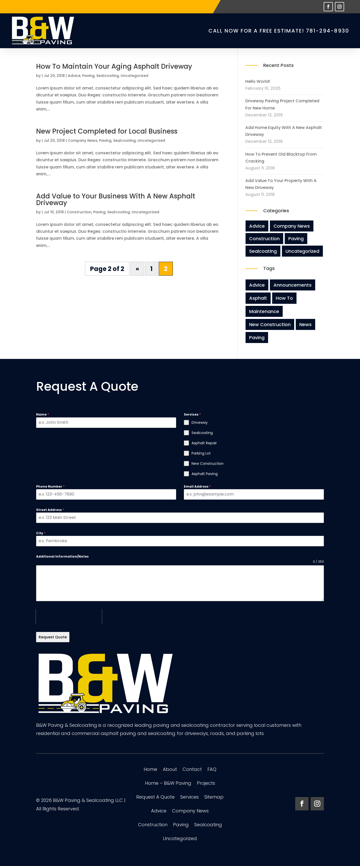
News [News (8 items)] (305, 324)
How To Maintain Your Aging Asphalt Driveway (114, 66)
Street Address (50, 510)
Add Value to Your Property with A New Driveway (280, 184)
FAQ (211, 770)
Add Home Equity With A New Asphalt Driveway (283, 131)
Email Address (197, 486)
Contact (192, 770)
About (170, 770)
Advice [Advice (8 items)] (257, 285)
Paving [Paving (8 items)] (256, 337)
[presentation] (69, 616)
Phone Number (50, 486)
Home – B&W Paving (168, 783)
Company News (82, 140)
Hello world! (257, 81)
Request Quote (53, 637)
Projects (206, 783)
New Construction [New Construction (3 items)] (270, 324)
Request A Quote (155, 797)
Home (150, 770)
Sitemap (214, 797)
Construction (79, 212)
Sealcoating (107, 75)
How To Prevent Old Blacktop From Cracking (281, 157)
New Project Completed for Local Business (106, 131)
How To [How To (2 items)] (284, 298)
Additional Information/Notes (62, 556)
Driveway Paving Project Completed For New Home (282, 104)
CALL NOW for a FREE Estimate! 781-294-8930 (278, 30)
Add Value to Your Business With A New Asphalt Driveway (115, 199)
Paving (88, 75)
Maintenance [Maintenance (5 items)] (264, 311)
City (41, 533)
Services (189, 797)
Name (42, 414)
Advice (74, 75)
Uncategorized (134, 75)
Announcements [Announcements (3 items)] (292, 285)
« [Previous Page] (137, 269)
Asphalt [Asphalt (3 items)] (258, 298)
